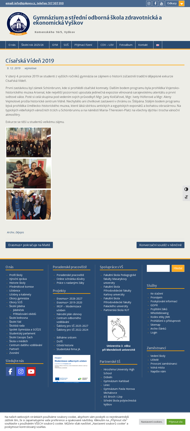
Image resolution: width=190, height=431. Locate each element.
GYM (55, 45)
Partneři (14, 349)
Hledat (178, 268)
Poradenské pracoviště (70, 275)
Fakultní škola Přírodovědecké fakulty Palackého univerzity (117, 302)
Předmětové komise (21, 286)
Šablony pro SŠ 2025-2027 (72, 326)
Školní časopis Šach (21, 337)
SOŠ (66, 45)
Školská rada (16, 325)
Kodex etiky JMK (160, 317)
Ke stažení (156, 293)
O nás (12, 45)
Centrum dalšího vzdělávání (25, 345)
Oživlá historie (65, 345)
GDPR (154, 305)
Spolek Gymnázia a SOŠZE (25, 329)
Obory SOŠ (15, 302)
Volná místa (157, 367)
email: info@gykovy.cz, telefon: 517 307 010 (35, 3)
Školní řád (15, 321)
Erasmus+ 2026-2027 (69, 298)
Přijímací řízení (83, 45)
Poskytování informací (163, 301)
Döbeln (108, 377)
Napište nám (158, 371)
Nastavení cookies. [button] (152, 421)
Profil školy (15, 275)
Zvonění (14, 353)
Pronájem (156, 297)
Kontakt (143, 45)
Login (153, 332)
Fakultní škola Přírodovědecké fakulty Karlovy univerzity (117, 290)
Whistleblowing (159, 313)
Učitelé (154, 359)
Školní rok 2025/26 (32, 45)
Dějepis (20, 232)
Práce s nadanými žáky (70, 282)
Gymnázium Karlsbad (116, 381)
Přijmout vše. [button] (176, 421)
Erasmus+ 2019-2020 (69, 302)
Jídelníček (18, 310)
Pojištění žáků (158, 309)
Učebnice (14, 290)
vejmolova (30, 68)
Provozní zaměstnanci (163, 363)
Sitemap (155, 324)
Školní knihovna (18, 318)
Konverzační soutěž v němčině (160, 245)
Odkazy (172, 3)
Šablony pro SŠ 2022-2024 (72, 329)
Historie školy (17, 282)
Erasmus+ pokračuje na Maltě (29, 245)
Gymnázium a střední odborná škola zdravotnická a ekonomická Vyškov (97, 20)
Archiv (10, 232)
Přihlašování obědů (24, 314)
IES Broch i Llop (113, 396)
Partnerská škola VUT (116, 310)
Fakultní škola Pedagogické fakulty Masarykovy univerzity (120, 278)
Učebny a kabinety (20, 294)
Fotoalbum (125, 45)
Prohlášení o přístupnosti (165, 321)
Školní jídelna (17, 306)
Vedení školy (157, 356)
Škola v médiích (18, 341)
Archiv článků (158, 328)
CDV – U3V (107, 45)
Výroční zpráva (18, 279)
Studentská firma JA (68, 349)
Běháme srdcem (66, 337)
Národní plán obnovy (69, 314)
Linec (107, 385)
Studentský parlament (22, 333)
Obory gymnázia (19, 298)
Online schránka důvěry (71, 279)
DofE (60, 341)
